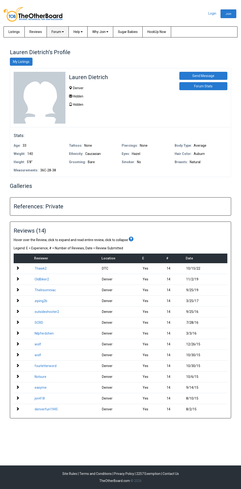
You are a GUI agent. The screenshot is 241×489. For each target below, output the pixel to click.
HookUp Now (156, 32)
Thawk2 (41, 268)
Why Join (100, 32)
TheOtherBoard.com (114, 481)
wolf (38, 344)
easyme (41, 387)
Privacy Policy (124, 474)
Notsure (40, 377)
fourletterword (45, 366)
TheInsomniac (45, 290)
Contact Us (171, 474)
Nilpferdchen (44, 333)
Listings (14, 32)
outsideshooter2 (47, 312)
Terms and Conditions (95, 474)
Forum (58, 32)
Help (78, 32)
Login (212, 13)
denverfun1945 (46, 409)
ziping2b (41, 301)
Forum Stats (203, 86)
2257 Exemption (148, 474)
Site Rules (69, 474)
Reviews (35, 32)
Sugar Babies (128, 32)
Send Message (203, 76)
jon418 (40, 398)
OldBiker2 (42, 279)
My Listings (21, 62)
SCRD (39, 322)
